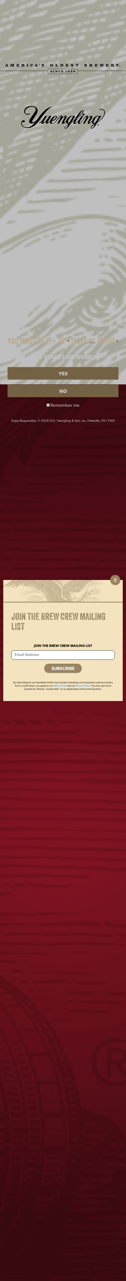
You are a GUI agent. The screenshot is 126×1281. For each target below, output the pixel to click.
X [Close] (115, 580)
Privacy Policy (83, 686)
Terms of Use (60, 686)
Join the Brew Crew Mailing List (63, 646)
